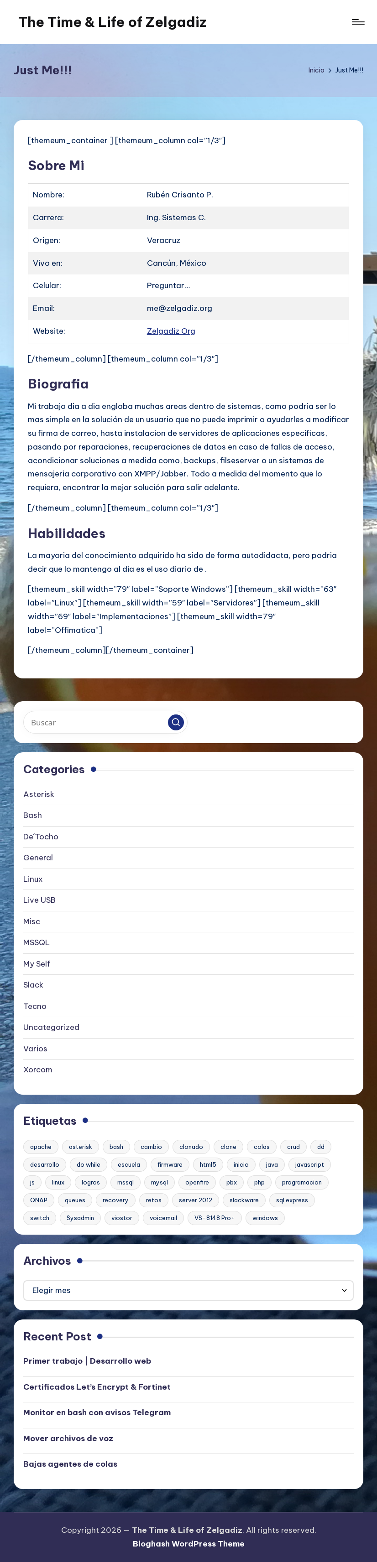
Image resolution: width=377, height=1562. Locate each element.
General (38, 858)
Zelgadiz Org (171, 331)
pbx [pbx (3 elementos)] (231, 1182)
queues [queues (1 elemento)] (75, 1200)
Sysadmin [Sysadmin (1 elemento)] (80, 1217)
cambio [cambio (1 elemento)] (151, 1146)
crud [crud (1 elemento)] (293, 1146)
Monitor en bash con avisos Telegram (97, 1412)
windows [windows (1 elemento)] (265, 1217)
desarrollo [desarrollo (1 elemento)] (44, 1164)
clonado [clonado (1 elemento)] (191, 1146)
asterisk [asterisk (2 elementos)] (80, 1146)
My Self (36, 964)
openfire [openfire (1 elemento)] (197, 1182)
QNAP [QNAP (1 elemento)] (38, 1200)
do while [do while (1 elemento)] (88, 1164)
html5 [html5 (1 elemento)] (208, 1164)
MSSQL (36, 942)
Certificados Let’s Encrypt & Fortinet (97, 1387)
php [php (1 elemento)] (259, 1182)
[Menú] (357, 22)
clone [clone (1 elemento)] (228, 1146)
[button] (176, 722)
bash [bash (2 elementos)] (116, 1146)
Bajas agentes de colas (70, 1464)
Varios (35, 1049)
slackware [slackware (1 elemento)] (244, 1200)
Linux (33, 879)
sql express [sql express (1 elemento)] (292, 1200)
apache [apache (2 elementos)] (41, 1146)
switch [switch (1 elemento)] (39, 1217)
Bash (32, 815)
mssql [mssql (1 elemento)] (125, 1182)
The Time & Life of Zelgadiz (112, 22)
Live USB (39, 900)
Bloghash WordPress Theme (189, 1544)
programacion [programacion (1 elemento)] (302, 1182)
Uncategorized (51, 1027)
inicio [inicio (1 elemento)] (241, 1164)
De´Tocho (40, 837)
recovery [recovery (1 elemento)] (116, 1200)
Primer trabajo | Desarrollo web (87, 1361)
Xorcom (37, 1070)
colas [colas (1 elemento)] (262, 1146)
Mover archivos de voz (68, 1438)
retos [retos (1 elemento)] (154, 1200)
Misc (31, 921)
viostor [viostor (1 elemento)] (121, 1217)
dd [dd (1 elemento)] (321, 1146)
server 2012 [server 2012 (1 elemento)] (195, 1200)
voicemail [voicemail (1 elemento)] (163, 1217)
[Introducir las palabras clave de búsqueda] (105, 722)
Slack (33, 985)
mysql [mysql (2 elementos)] (159, 1182)
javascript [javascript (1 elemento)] (309, 1164)
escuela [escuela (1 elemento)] (129, 1164)
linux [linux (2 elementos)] (58, 1182)
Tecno (35, 1006)
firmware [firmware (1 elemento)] (170, 1164)
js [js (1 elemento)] (32, 1182)
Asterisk (38, 794)
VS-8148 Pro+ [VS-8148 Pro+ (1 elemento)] (214, 1217)
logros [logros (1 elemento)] (91, 1182)
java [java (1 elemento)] (272, 1164)
